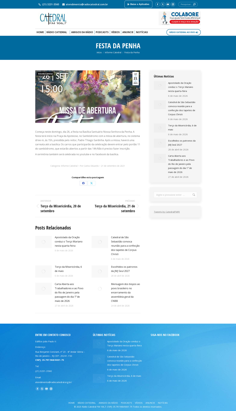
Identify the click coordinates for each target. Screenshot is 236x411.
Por (89, 165)
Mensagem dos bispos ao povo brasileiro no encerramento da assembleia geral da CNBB (125, 292)
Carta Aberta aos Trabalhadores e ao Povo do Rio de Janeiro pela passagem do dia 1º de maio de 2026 (69, 292)
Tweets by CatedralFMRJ (167, 211)
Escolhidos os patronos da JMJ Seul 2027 (124, 269)
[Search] (188, 4)
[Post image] (43, 242)
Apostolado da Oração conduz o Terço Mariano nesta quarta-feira (68, 241)
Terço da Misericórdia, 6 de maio (68, 269)
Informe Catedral (45, 74)
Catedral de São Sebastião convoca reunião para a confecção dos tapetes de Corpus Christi (125, 246)
